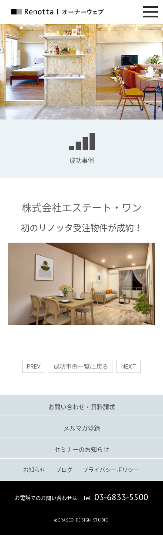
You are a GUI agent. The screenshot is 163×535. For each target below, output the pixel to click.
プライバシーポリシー (111, 469)
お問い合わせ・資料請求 (81, 406)
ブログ (64, 469)
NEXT (128, 366)
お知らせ (34, 469)
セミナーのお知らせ (81, 449)
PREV (33, 366)
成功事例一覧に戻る (80, 366)
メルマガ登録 (81, 427)
